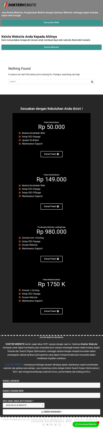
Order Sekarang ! (51, 412)
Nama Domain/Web (13, 391)
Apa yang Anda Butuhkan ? (18, 401)
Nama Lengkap (11, 381)
